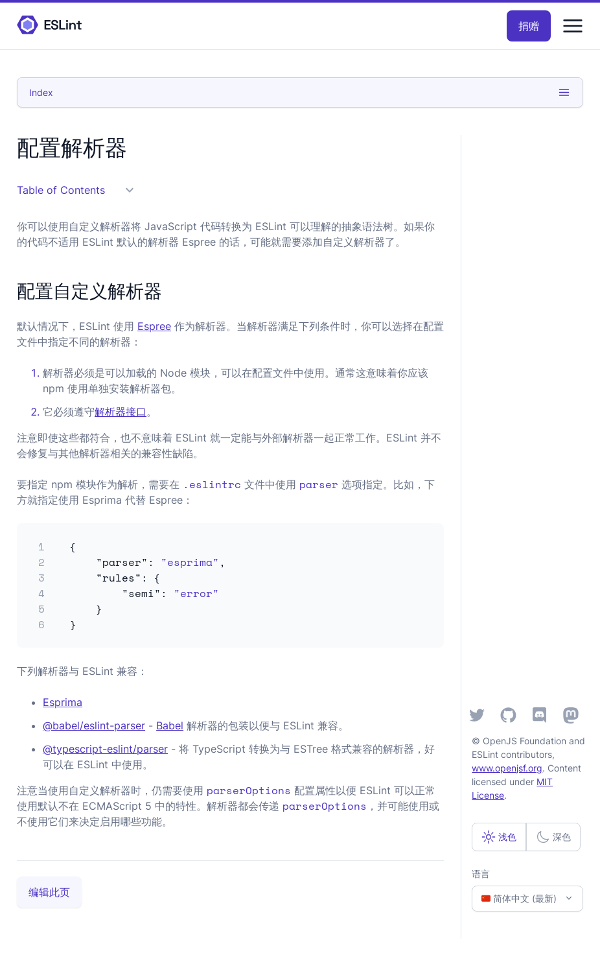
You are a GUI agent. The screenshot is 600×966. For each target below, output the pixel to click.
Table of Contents (75, 189)
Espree (154, 326)
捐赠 (528, 25)
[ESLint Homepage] (49, 25)
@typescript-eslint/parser (105, 748)
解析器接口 (120, 411)
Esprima (62, 702)
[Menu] (573, 25)
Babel (169, 725)
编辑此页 (49, 892)
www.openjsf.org (507, 767)
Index (300, 92)
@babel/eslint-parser (94, 725)
